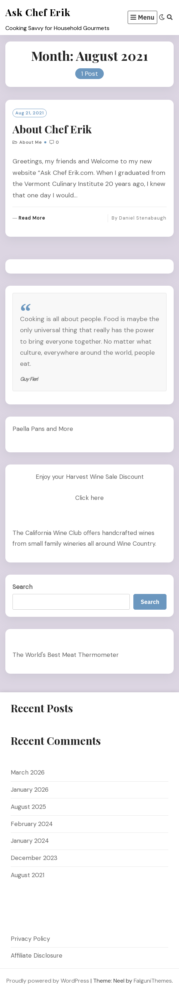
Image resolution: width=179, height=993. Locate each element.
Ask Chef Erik (38, 12)
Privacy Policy (30, 939)
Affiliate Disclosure (36, 955)
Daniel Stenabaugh (143, 218)
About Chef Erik (52, 129)
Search (22, 587)
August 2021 (27, 875)
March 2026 (28, 772)
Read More (32, 218)
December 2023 (34, 858)
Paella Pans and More (42, 429)
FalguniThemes (153, 980)
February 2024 (32, 824)
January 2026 (29, 789)
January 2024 (30, 841)
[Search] (170, 17)
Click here (89, 498)
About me (30, 142)
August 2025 (28, 807)
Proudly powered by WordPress (47, 980)
